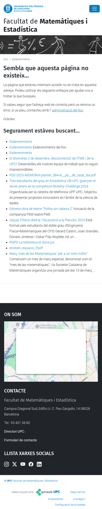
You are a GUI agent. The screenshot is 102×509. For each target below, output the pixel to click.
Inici (5, 59)
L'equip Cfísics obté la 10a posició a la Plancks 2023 (47, 220)
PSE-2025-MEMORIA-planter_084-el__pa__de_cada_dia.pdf (52, 175)
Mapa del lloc (77, 492)
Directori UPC (14, 431)
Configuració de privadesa (70, 504)
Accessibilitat (55, 499)
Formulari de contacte (20, 440)
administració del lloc (67, 110)
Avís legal (78, 499)
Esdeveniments (20, 142)
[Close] (94, 8)
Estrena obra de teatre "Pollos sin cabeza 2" (41, 209)
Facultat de (45, 25)
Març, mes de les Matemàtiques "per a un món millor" (48, 254)
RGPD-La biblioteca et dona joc (32, 242)
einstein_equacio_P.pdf (26, 248)
